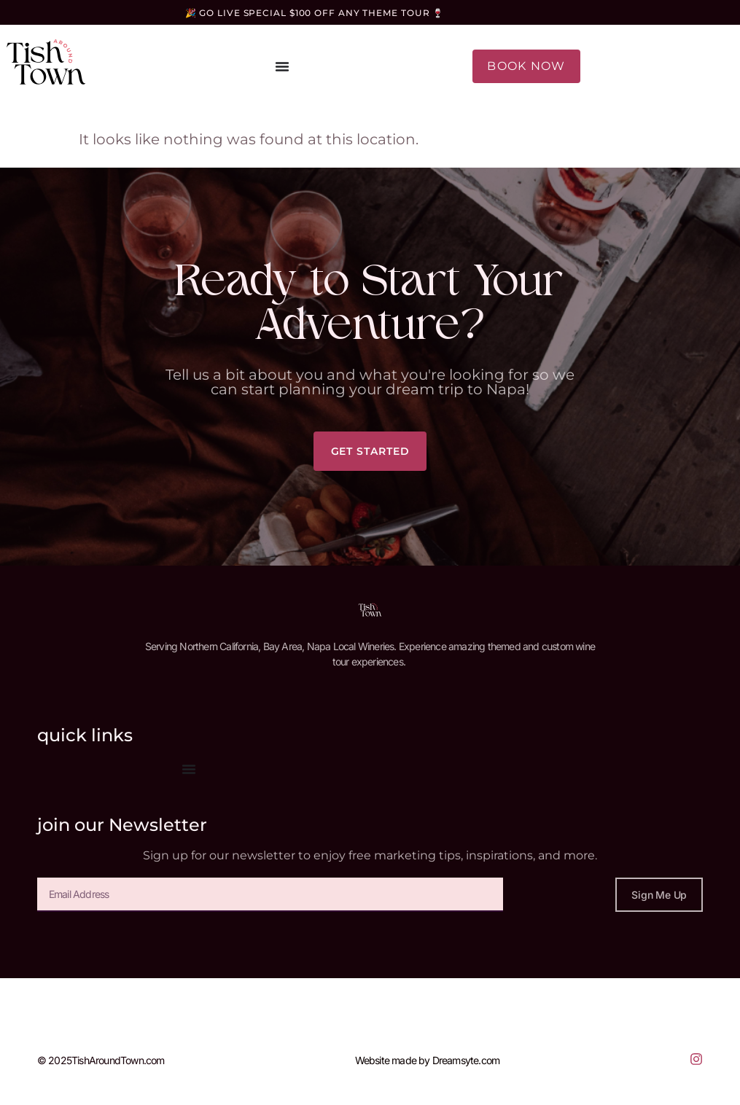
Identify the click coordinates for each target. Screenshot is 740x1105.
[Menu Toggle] (282, 66)
